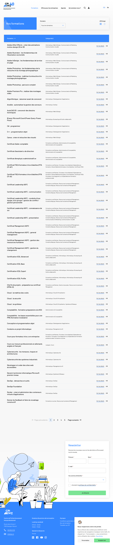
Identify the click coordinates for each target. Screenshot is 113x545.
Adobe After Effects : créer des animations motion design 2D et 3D (23, 46)
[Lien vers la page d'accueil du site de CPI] (9, 6)
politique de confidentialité (87, 485)
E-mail (70, 466)
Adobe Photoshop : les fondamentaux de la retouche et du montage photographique (23, 69)
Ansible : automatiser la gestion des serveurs (24, 105)
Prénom (71, 457)
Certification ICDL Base (16, 264)
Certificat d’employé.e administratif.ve (21, 158)
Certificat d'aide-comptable (17, 144)
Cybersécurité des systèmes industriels (22, 359)
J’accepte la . (84, 485)
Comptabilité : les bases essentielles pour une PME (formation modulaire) (24, 316)
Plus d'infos (99, 536)
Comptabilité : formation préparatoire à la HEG (24, 310)
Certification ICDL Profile (16, 278)
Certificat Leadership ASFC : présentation (23, 218)
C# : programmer (13, 126)
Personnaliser (85, 540)
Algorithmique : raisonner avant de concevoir (24, 99)
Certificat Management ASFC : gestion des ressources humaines (23, 241)
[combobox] (88, 480)
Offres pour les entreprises (49, 8)
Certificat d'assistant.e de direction (20, 151)
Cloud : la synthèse (14, 304)
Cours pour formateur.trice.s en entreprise (23, 336)
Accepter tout (102, 540)
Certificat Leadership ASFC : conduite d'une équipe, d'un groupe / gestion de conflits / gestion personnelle (23, 200)
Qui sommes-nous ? (75, 8)
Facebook (37, 537)
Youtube (41, 537)
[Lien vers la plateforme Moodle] (89, 6)
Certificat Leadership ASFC (17, 184)
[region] (93, 531)
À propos (63, 518)
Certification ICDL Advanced (18, 257)
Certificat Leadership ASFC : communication (24, 192)
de (108, 7)
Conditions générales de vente (69, 521)
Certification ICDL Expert (16, 271)
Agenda (63, 8)
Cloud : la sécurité (14, 298)
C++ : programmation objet (17, 132)
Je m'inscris (85, 493)
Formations (34, 8)
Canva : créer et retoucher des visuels (21, 137)
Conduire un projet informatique (19, 329)
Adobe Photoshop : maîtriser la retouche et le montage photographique (24, 77)
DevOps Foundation (14, 386)
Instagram (46, 537)
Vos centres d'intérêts (75, 476)
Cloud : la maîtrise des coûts (18, 293)
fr (104, 7)
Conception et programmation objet (20, 323)
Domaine (43, 21)
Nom (90, 457)
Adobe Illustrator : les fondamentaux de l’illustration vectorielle (22, 54)
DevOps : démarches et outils (18, 381)
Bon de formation (65, 523)
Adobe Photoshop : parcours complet (21, 85)
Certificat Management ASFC (18, 226)
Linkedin (33, 537)
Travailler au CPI (65, 525)
